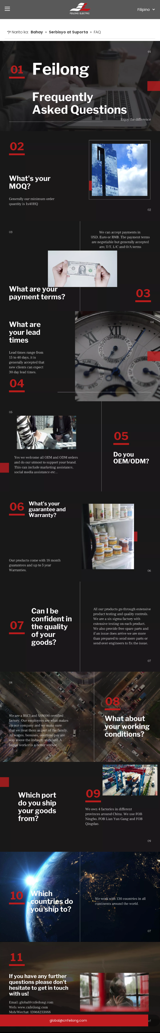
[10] (80, 897)
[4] (80, 356)
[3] (80, 266)
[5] (80, 446)
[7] (80, 627)
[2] (80, 176)
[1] (80, 86)
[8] (80, 717)
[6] (80, 536)
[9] (80, 807)
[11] (80, 987)
